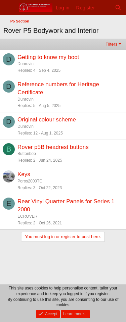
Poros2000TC (29, 181)
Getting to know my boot (48, 57)
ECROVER (27, 216)
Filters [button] (111, 44)
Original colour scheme (46, 119)
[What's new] (104, 7)
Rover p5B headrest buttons (53, 147)
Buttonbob (26, 153)
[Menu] (9, 7)
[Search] (118, 7)
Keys (23, 174)
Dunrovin (25, 63)
